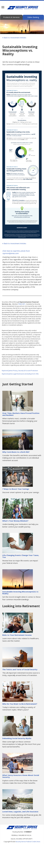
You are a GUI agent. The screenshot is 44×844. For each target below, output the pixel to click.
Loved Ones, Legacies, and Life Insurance (20, 811)
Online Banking (33, 17)
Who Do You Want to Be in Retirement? (19, 704)
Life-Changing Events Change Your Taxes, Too (20, 556)
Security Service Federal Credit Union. (28, 842)
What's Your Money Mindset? (15, 521)
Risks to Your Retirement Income (17, 635)
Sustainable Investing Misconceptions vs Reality (20, 592)
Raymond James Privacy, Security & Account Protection (20, 371)
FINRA (20, 304)
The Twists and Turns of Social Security (19, 669)
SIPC (24, 304)
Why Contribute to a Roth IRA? (16, 452)
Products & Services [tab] (11, 17)
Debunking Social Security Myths (16, 738)
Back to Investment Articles (14, 37)
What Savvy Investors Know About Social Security (20, 776)
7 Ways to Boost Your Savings (15, 489)
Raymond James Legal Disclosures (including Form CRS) (20, 374)
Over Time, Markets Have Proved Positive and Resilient (20, 414)
